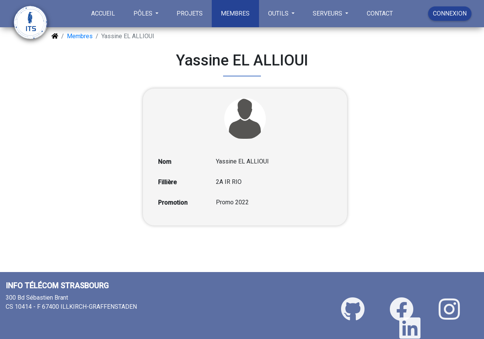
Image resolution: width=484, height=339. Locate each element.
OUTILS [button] (279, 13)
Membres (80, 36)
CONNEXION (450, 13)
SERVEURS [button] (328, 13)
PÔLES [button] (143, 13)
